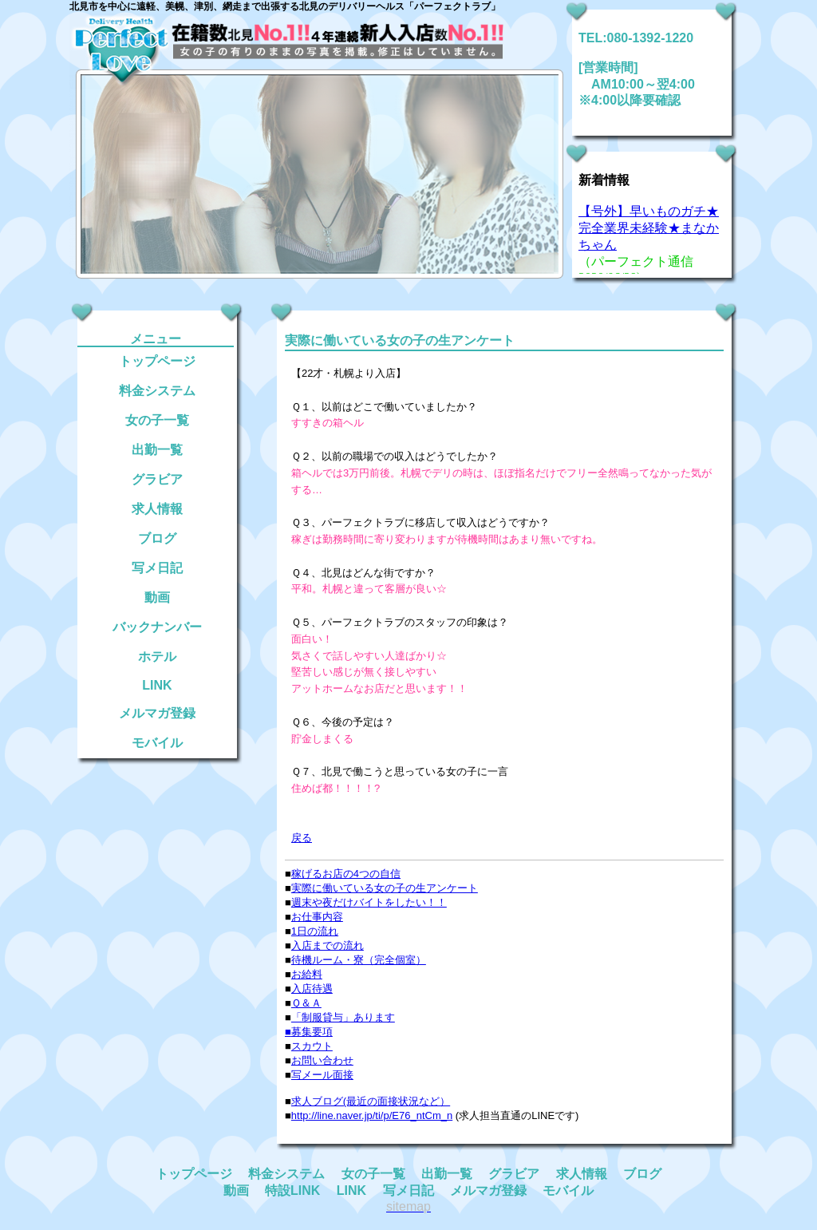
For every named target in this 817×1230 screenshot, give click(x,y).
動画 (157, 597)
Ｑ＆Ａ (306, 1003)
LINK (157, 685)
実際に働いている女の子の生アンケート (384, 888)
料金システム (157, 390)
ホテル (157, 656)
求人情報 (157, 509)
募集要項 (312, 1032)
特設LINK (292, 1190)
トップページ (157, 361)
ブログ (157, 538)
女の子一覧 (157, 420)
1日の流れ (314, 931)
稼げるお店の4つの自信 (346, 874)
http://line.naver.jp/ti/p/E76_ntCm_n (371, 1115)
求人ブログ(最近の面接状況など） (370, 1101)
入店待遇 (312, 989)
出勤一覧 (157, 450)
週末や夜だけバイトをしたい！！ (369, 902)
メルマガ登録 (157, 713)
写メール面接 (322, 1075)
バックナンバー (157, 627)
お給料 (306, 974)
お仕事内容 (317, 917)
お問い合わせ (322, 1060)
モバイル (157, 742)
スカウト (312, 1046)
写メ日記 (157, 568)
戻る (301, 838)
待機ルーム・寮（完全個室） (358, 960)
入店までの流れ (327, 945)
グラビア (157, 479)
